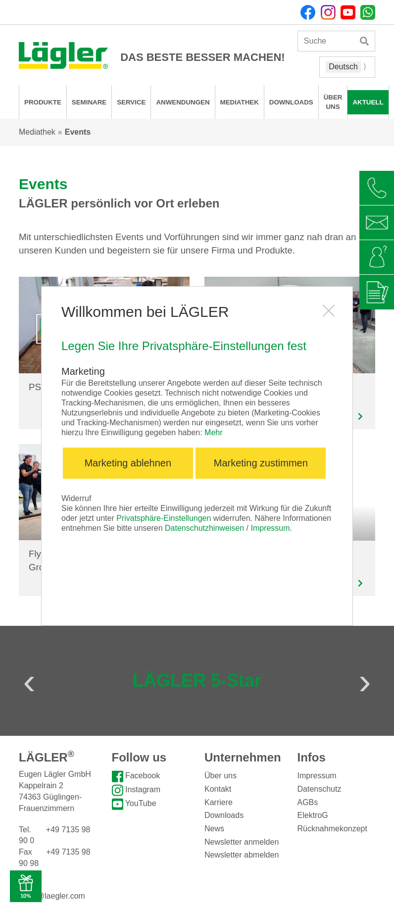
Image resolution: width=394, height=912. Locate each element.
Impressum (270, 528)
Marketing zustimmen (261, 462)
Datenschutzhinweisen (204, 528)
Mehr (213, 432)
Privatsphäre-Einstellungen (163, 518)
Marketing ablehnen (127, 462)
